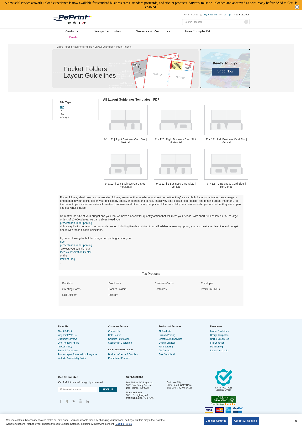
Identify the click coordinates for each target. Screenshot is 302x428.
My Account (210, 15)
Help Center (114, 335)
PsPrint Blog (67, 259)
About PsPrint (65, 331)
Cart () (228, 15)
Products (71, 31)
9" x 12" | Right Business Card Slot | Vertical (125, 141)
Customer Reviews (67, 339)
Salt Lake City (174, 382)
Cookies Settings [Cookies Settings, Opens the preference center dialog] (216, 420)
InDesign (64, 117)
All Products (165, 331)
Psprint (61, 401)
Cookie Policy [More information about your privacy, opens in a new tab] (124, 423)
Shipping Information (118, 339)
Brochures (114, 283)
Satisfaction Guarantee (120, 342)
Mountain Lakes (134, 392)
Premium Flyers (210, 289)
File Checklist (217, 342)
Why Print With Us (67, 335)
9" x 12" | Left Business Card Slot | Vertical (226, 141)
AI (61, 110)
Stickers (113, 294)
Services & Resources (153, 31)
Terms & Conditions (68, 350)
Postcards (161, 289)
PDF (62, 107)
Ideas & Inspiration (219, 350)
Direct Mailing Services (170, 339)
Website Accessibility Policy (72, 358)
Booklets (67, 283)
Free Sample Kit (197, 31)
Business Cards (164, 283)
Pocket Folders (117, 289)
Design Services (167, 342)
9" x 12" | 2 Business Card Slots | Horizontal (226, 185)
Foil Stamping (166, 346)
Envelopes (207, 283)
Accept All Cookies (245, 420)
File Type (65, 102)
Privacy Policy (65, 346)
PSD (62, 114)
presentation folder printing (76, 223)
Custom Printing (167, 335)
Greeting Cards (71, 289)
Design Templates (107, 31)
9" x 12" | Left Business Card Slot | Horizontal (125, 185)
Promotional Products (119, 358)
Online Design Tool (220, 339)
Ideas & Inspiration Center (75, 252)
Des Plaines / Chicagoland (139, 382)
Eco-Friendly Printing (68, 342)
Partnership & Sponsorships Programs (77, 354)
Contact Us (114, 331)
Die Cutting (164, 350)
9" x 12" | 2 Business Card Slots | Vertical (176, 185)
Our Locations (134, 376)
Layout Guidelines (219, 331)
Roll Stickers (69, 294)
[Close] (296, 421)
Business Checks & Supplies (123, 354)
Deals (73, 37)
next (62, 241)
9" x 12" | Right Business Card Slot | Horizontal (175, 141)
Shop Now (225, 71)
